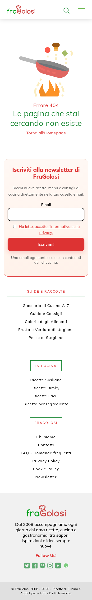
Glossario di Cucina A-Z (46, 305)
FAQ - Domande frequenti (46, 453)
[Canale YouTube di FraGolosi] (58, 566)
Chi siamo (46, 437)
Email (46, 204)
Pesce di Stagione (46, 337)
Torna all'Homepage (46, 133)
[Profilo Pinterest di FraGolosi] (43, 566)
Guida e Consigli (46, 313)
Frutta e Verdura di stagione (46, 329)
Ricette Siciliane (46, 380)
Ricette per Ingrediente (46, 404)
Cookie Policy (46, 469)
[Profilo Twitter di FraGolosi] (27, 566)
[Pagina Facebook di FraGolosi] (35, 566)
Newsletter (46, 477)
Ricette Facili (46, 396)
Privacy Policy (46, 461)
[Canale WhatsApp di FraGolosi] (66, 566)
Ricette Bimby (46, 388)
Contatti (46, 445)
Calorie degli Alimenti (46, 321)
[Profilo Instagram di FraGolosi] (50, 566)
